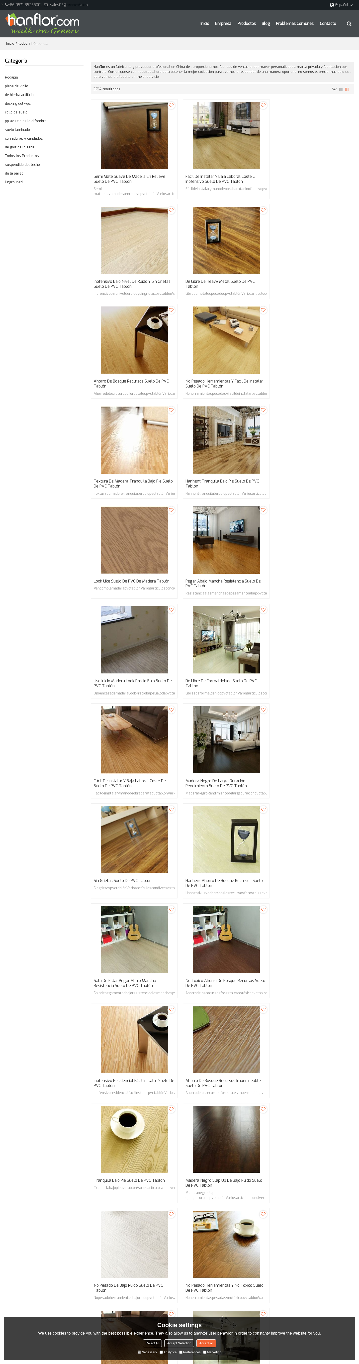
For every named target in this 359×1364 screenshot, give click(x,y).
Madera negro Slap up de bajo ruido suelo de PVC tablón (132, 886)
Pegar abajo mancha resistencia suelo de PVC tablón (131, 485)
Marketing (212, 1352)
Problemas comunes (295, 23)
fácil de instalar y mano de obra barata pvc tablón (298, 1145)
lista (341, 89)
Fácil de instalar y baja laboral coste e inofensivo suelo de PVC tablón (218, 179)
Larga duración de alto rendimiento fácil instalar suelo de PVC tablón (220, 991)
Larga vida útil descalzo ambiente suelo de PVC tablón (220, 1091)
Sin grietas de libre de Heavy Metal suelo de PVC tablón (131, 1091)
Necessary (147, 1352)
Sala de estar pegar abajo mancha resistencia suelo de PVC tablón (214, 685)
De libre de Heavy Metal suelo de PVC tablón (128, 285)
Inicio (204, 23)
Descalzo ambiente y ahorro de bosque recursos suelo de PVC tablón (309, 1091)
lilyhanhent (200, 1252)
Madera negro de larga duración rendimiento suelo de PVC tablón (214, 585)
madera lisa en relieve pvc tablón (162, 1145)
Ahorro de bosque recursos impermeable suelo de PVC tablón (221, 786)
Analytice (168, 1352)
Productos (247, 23)
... (177, 1117)
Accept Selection (179, 1343)
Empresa (223, 23)
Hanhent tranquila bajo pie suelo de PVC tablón (220, 385)
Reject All (152, 1343)
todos (23, 43)
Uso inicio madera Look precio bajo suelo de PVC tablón (222, 485)
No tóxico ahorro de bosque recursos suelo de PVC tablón (307, 685)
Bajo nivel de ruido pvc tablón (117, 1153)
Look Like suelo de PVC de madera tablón (311, 382)
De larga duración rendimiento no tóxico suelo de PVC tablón (310, 991)
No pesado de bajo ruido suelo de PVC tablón (218, 886)
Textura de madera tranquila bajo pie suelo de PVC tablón (128, 385)
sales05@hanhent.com (69, 4)
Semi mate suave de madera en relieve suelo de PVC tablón (129, 179)
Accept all (206, 1343)
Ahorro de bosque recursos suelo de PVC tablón (220, 285)
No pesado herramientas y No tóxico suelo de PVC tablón (312, 886)
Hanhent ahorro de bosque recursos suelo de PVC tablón (132, 685)
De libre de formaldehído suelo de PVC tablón (308, 485)
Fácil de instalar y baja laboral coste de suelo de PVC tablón (130, 585)
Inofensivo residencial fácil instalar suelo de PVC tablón (131, 786)
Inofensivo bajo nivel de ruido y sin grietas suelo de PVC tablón (311, 179)
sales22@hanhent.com (210, 1242)
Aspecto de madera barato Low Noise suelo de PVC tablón (128, 991)
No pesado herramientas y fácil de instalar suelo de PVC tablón (312, 285)
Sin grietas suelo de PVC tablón (302, 582)
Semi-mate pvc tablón (111, 1145)
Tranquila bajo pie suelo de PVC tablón (308, 783)
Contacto (328, 23)
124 (187, 1117)
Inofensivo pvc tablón (234, 1145)
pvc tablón (203, 1145)
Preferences (190, 1352)
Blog (266, 23)
